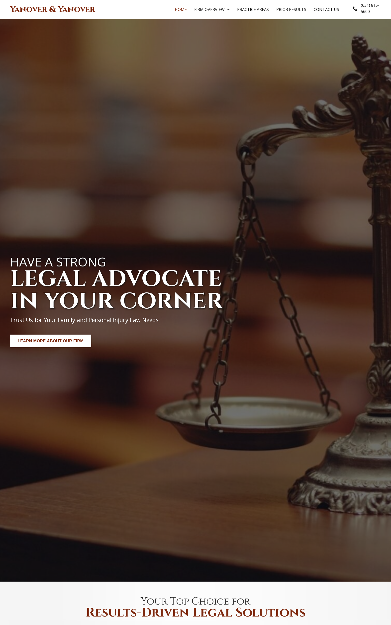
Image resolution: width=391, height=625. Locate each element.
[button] (50, 341)
